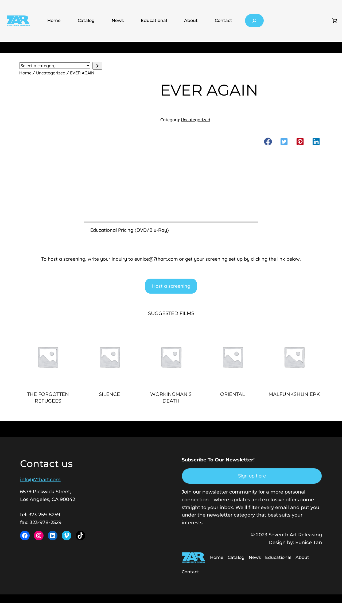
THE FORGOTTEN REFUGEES (48, 397)
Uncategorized (50, 72)
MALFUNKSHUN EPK (294, 394)
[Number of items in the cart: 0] (334, 20)
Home (54, 20)
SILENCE (109, 394)
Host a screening (171, 286)
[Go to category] (97, 66)
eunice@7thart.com (156, 259)
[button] (268, 141)
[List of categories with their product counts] (54, 65)
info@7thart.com (40, 480)
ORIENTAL (232, 394)
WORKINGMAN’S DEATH (171, 397)
